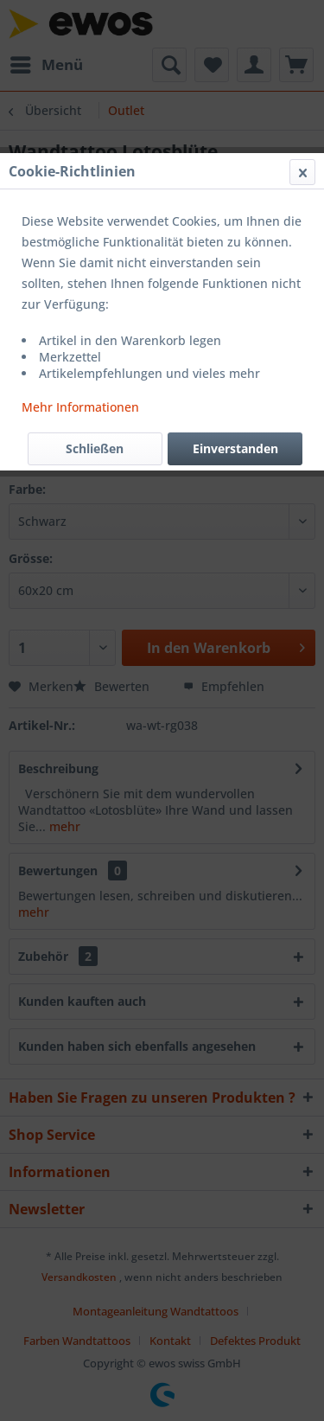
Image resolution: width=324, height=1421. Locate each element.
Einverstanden (235, 448)
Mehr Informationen (80, 407)
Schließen (95, 448)
